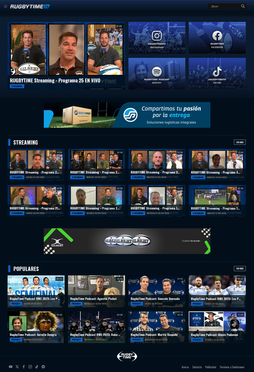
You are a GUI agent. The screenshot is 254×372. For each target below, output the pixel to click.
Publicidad (210, 367)
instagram (31, 368)
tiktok (37, 368)
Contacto (197, 367)
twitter (17, 368)
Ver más (240, 142)
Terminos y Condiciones (232, 367)
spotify (44, 368)
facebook (24, 368)
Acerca (185, 367)
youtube (11, 368)
